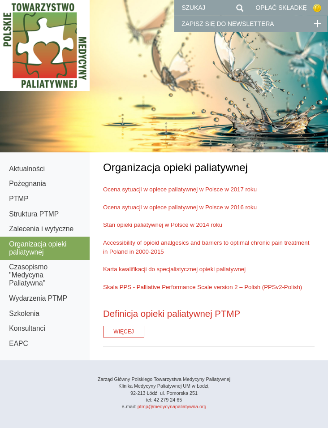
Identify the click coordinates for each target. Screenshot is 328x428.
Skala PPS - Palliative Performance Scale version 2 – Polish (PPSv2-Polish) (202, 287)
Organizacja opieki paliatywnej (37, 248)
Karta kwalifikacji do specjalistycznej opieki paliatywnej (174, 269)
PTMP (18, 199)
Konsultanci (27, 328)
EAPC (18, 343)
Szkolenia (24, 313)
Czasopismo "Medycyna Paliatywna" (28, 275)
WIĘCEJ (123, 332)
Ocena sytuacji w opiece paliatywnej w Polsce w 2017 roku (180, 189)
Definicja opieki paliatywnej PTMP (171, 314)
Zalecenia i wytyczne (41, 229)
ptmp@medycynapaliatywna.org (172, 406)
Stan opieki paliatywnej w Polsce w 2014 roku (162, 224)
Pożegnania (27, 183)
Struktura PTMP (34, 214)
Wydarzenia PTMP (38, 298)
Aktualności (27, 169)
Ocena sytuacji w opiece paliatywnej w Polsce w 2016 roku (180, 207)
